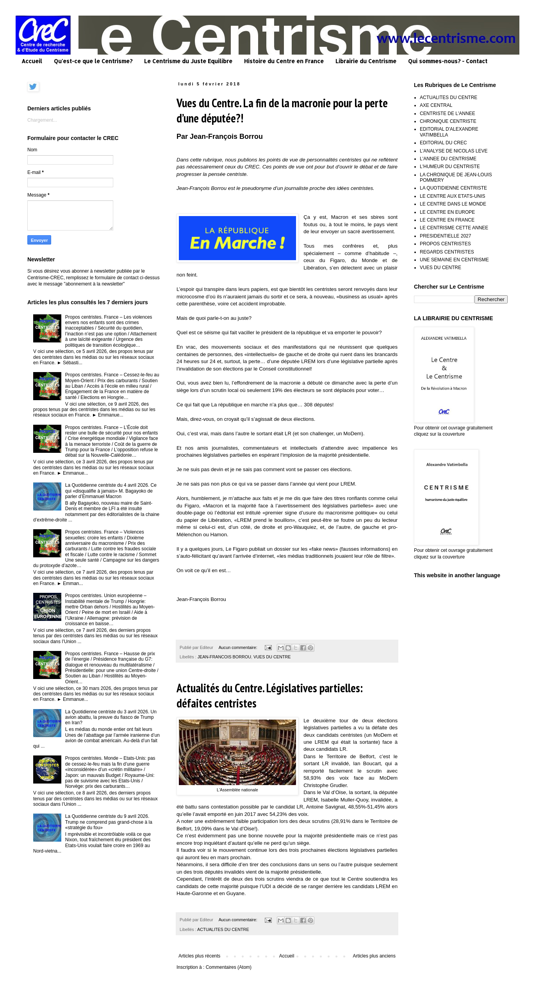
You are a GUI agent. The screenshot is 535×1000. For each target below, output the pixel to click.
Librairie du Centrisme (365, 61)
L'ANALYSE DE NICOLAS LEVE (453, 151)
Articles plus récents (199, 956)
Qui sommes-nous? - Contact (447, 61)
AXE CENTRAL (436, 105)
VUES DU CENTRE (272, 656)
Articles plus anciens (374, 956)
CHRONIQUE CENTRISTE (448, 121)
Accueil (31, 61)
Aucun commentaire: (239, 647)
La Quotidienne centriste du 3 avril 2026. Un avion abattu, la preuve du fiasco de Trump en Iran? (111, 717)
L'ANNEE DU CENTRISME (448, 158)
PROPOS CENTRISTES (445, 243)
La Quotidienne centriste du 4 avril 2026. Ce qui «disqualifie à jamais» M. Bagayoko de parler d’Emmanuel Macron (111, 490)
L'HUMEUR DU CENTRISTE (450, 166)
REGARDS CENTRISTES (447, 252)
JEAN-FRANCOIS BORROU (224, 656)
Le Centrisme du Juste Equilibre (188, 61)
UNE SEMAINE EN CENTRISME (454, 259)
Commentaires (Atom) (228, 967)
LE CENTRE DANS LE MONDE (453, 204)
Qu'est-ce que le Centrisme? (93, 61)
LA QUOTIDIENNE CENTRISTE (453, 188)
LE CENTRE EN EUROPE (447, 212)
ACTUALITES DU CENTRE (223, 929)
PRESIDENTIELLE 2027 (445, 236)
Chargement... (42, 120)
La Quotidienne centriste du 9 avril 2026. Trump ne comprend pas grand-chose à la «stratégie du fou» (108, 822)
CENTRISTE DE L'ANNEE (447, 113)
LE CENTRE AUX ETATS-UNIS (452, 196)
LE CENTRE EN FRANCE (447, 220)
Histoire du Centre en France (284, 61)
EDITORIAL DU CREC (443, 142)
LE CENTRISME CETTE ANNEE (454, 227)
